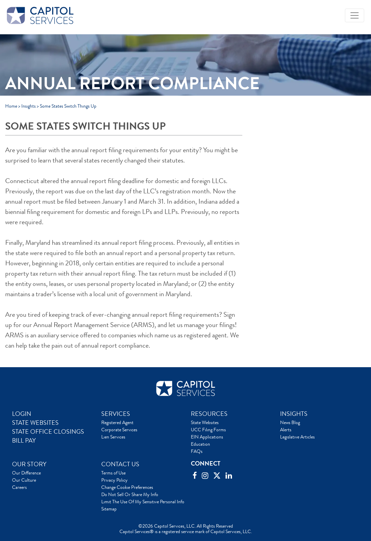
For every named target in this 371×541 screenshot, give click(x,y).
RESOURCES (209, 413)
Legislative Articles (297, 436)
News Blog (290, 422)
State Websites (205, 422)
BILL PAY (24, 440)
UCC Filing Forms (208, 429)
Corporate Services (119, 429)
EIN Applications (207, 436)
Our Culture (24, 480)
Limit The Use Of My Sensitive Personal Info (142, 501)
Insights (28, 106)
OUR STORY (29, 464)
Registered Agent (117, 422)
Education (200, 444)
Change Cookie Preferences (127, 487)
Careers (19, 487)
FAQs (196, 451)
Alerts (285, 429)
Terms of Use (113, 472)
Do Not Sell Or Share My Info (129, 494)
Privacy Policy (114, 480)
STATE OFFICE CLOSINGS (48, 431)
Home (11, 106)
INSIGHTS (294, 413)
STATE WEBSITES (35, 422)
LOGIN (21, 413)
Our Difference (26, 472)
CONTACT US (120, 464)
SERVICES (115, 413)
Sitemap (109, 508)
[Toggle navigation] (354, 15)
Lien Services (113, 436)
